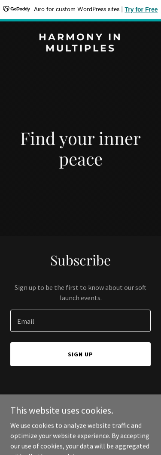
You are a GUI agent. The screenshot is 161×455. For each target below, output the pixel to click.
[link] (80, 49)
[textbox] (80, 321)
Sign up (80, 354)
